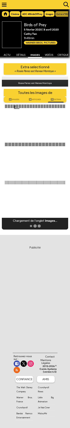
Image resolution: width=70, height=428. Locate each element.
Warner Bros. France (24, 399)
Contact (50, 356)
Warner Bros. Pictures (40, 42)
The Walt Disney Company (24, 389)
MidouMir (42, 413)
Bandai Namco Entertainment (24, 415)
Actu (7, 55)
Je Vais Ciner (44, 407)
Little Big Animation (46, 399)
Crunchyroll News (43, 389)
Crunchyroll (22, 407)
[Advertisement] (35, 296)
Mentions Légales (46, 361)
